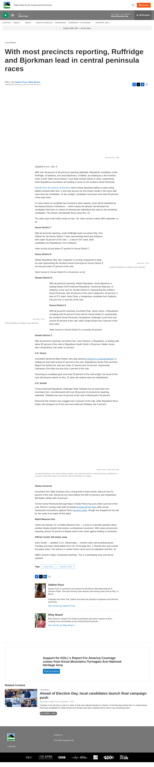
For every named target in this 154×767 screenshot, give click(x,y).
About (17, 25)
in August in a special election (99, 363)
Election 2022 (66, 571)
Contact (6, 25)
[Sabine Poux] (40, 595)
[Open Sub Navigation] (22, 25)
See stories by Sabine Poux (61, 610)
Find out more (51, 676)
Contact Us (58, 740)
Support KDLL (103, 25)
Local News (10, 47)
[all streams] (143, 17)
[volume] (13, 17)
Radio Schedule (44, 25)
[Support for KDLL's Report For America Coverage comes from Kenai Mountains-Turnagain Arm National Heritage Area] (21, 669)
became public (80, 515)
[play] (5, 17)
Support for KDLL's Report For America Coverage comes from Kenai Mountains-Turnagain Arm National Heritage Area (82, 666)
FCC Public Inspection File (64, 745)
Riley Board (34, 87)
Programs (60, 25)
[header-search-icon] (133, 6)
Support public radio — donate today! (77, 33)
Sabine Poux (21, 87)
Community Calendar (79, 25)
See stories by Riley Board (61, 629)
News (28, 25)
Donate (145, 6)
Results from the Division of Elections (53, 192)
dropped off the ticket (87, 512)
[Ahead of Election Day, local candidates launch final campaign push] (21, 703)
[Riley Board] (40, 625)
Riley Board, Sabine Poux (49, 706)
